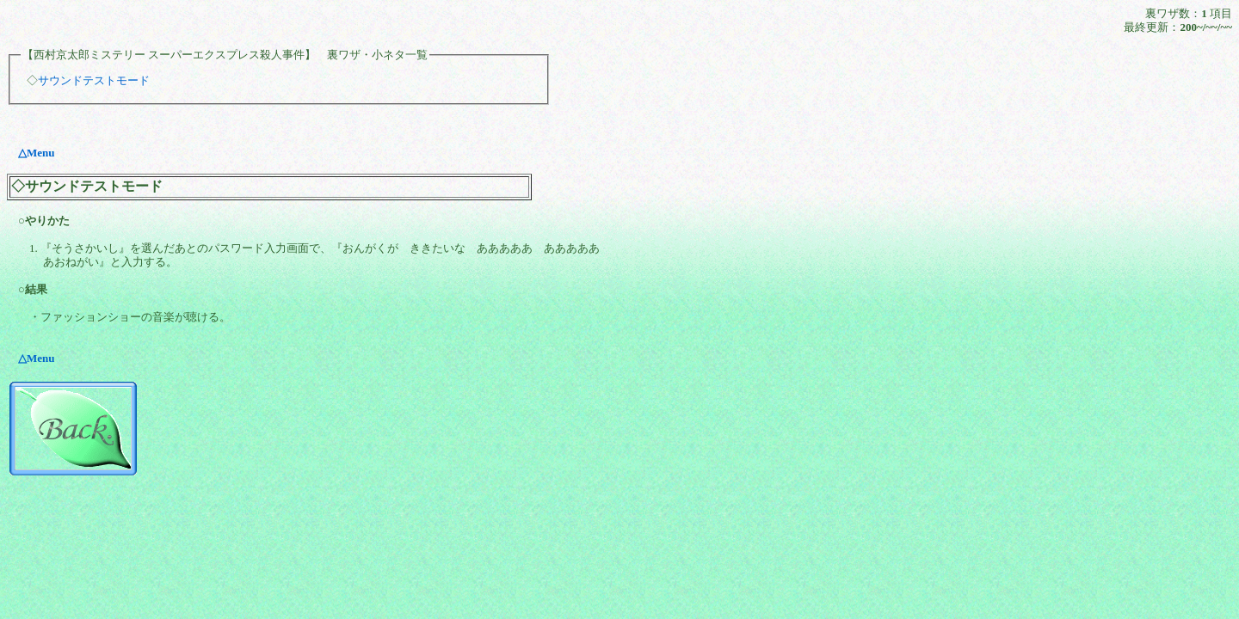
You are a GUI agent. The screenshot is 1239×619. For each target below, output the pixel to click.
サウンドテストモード (94, 80)
